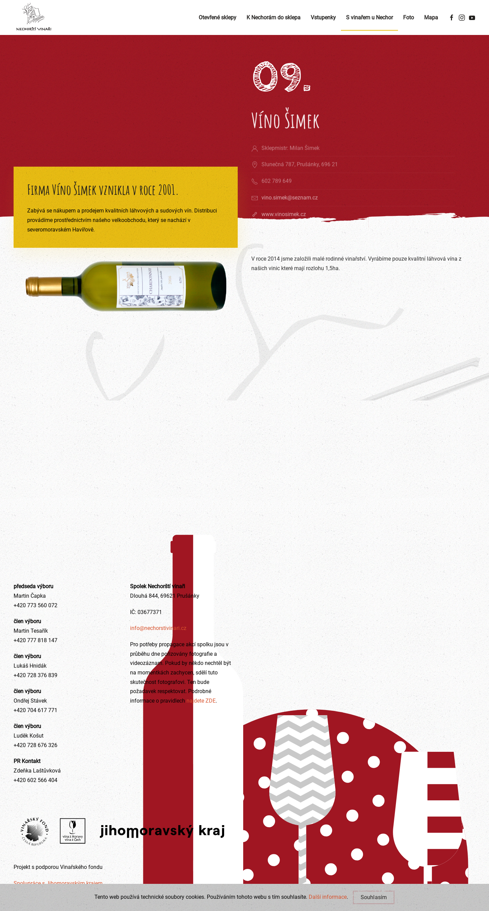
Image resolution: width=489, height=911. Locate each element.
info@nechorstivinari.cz (158, 628)
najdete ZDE (200, 701)
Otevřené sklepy (217, 17)
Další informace (328, 897)
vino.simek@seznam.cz (289, 206)
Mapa (431, 17)
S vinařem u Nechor (369, 17)
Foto (408, 17)
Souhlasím (374, 897)
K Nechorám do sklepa (274, 17)
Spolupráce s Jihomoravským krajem (58, 883)
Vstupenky (323, 17)
